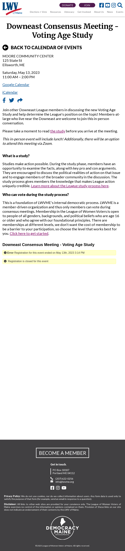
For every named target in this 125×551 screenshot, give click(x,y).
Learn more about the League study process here (70, 186)
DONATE (67, 5)
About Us (99, 11)
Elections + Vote (38, 11)
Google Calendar (15, 84)
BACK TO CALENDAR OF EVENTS (42, 48)
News (110, 11)
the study (57, 131)
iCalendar (10, 92)
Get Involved (84, 11)
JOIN (87, 5)
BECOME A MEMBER (62, 453)
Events (119, 11)
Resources (55, 11)
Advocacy (69, 11)
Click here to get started (29, 233)
